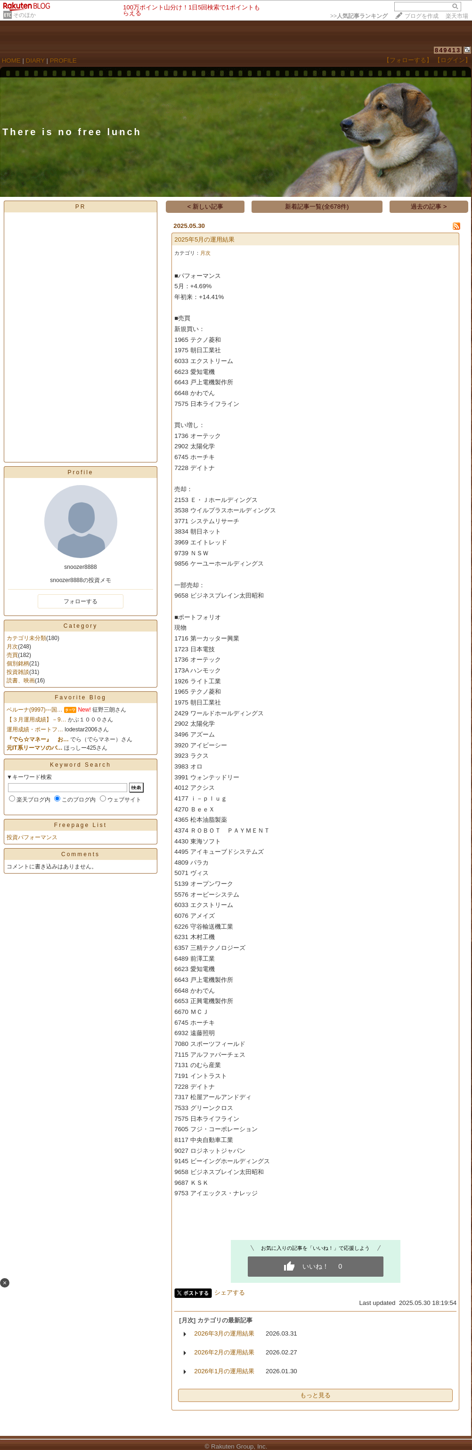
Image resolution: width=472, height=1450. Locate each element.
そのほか (24, 15)
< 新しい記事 (205, 206)
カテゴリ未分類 (26, 638)
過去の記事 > (429, 206)
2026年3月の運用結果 (224, 1333)
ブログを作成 (422, 16)
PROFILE (63, 60)
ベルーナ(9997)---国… (35, 709)
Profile (80, 472)
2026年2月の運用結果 (224, 1352)
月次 (12, 646)
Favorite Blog (80, 697)
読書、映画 (21, 680)
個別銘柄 (18, 663)
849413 (448, 50)
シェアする (229, 1292)
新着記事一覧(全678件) (317, 206)
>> (359, 16)
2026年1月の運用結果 (224, 1371)
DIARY (35, 60)
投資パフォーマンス (32, 837)
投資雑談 (18, 672)
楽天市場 (457, 16)
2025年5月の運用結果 (204, 239)
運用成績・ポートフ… (35, 729)
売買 (12, 655)
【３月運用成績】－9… (36, 719)
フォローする (81, 601)
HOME (11, 60)
